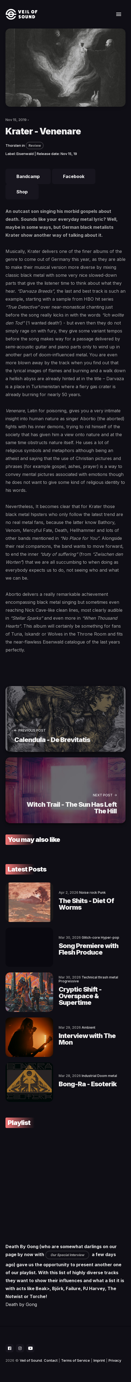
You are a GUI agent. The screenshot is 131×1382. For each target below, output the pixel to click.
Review (35, 145)
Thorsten (13, 145)
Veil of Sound (31, 1360)
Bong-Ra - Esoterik (87, 1084)
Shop (22, 191)
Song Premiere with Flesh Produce (88, 949)
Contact (51, 1360)
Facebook (73, 176)
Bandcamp (28, 176)
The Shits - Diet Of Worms (86, 904)
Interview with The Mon (87, 1039)
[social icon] (9, 1348)
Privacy (115, 1360)
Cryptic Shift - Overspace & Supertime (80, 995)
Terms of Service (75, 1360)
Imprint (99, 1360)
